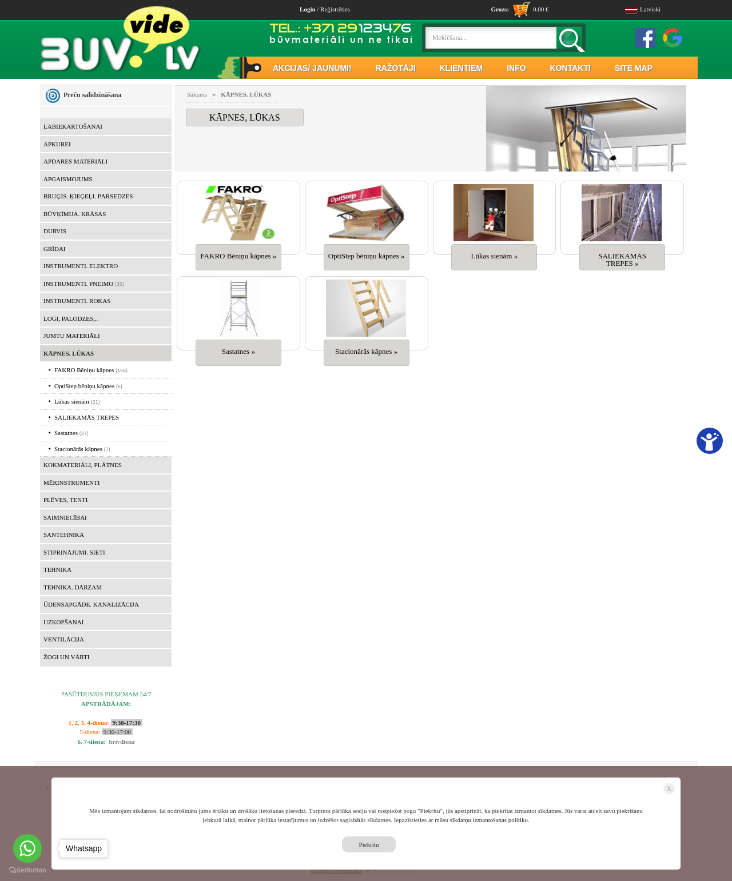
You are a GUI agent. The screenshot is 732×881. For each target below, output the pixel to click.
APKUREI (57, 144)
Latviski (643, 9)
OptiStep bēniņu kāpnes (81, 385)
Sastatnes (63, 432)
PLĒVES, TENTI (65, 499)
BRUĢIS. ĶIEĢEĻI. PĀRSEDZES (88, 196)
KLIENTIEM (461, 68)
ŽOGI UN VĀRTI (66, 656)
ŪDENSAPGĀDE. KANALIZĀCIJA (91, 604)
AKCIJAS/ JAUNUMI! (312, 68)
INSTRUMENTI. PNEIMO (78, 283)
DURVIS (54, 231)
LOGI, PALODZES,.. (70, 318)
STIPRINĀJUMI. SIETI (74, 552)
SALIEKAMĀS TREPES (84, 417)
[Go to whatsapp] (27, 848)
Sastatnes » (238, 351)
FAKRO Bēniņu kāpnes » (238, 256)
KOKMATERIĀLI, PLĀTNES (82, 464)
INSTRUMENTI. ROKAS (76, 300)
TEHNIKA (57, 569)
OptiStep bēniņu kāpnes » (366, 256)
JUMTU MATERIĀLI (71, 335)
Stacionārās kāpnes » (366, 351)
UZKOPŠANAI (63, 622)
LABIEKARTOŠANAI (72, 126)
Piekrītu (369, 844)
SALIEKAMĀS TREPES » (622, 260)
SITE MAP (634, 68)
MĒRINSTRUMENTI (71, 482)
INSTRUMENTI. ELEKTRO (80, 265)
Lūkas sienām (69, 401)
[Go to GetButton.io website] (27, 870)
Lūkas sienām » (494, 256)
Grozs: (500, 9)
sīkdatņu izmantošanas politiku (489, 819)
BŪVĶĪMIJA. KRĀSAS (74, 213)
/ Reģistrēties (325, 9)
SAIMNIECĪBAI (65, 517)
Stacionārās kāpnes (75, 448)
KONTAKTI (570, 68)
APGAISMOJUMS (68, 179)
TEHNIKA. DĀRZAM (72, 587)
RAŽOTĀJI (396, 68)
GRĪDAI (54, 248)
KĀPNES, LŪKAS (68, 353)
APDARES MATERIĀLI (75, 161)
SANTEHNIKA (63, 534)
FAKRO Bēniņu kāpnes (81, 369)
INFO (516, 68)
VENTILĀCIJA (63, 639)
